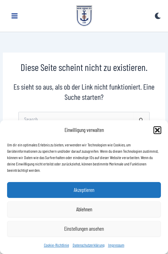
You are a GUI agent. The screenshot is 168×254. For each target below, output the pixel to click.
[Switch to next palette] (158, 16)
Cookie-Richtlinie (56, 244)
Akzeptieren (84, 190)
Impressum (116, 244)
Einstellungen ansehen (84, 228)
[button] (157, 130)
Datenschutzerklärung (89, 244)
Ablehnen (84, 209)
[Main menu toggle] (14, 15)
